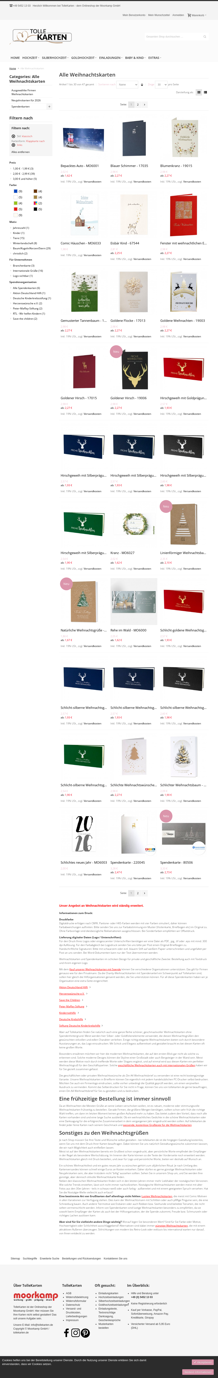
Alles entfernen (20, 152)
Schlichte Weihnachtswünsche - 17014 (138, 785)
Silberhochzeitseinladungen (114, 1301)
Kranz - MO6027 (122, 553)
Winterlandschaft (25, 243)
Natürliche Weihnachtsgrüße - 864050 (88, 630)
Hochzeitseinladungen (111, 1297)
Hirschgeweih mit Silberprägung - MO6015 (92, 553)
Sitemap (15, 1258)
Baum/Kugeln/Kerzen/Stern (32, 248)
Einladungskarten (108, 1293)
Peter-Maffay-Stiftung (27, 308)
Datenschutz (73, 1304)
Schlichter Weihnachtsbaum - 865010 (187, 785)
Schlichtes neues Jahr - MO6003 (84, 862)
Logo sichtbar (23, 276)
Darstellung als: (185, 92)
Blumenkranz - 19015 (176, 166)
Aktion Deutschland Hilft (29, 293)
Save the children (25, 319)
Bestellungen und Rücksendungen (81, 1258)
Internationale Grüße (28, 271)
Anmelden (178, 15)
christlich (20, 253)
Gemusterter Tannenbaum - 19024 (86, 320)
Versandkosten (92, 181)
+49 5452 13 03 (22, 5)
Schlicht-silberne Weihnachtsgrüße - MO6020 (94, 785)
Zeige (151, 84)
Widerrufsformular (76, 1301)
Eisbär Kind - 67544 (124, 243)
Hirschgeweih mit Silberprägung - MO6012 (92, 475)
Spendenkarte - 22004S (127, 862)
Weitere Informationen (198, 1372)
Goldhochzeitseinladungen (114, 1304)
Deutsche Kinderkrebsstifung (32, 298)
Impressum (72, 1320)
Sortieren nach (107, 84)
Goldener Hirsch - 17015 (79, 398)
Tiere (18, 238)
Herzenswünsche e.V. (27, 303)
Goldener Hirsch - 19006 (128, 398)
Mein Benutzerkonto (134, 15)
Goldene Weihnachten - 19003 (182, 320)
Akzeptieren (204, 1362)
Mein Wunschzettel (159, 15)
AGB (68, 1293)
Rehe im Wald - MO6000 (128, 630)
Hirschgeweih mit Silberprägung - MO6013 (141, 475)
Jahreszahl (21, 228)
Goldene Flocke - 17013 (127, 320)
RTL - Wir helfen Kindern (29, 313)
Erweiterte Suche (49, 1258)
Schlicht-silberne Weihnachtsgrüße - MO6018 (143, 707)
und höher (25, 179)
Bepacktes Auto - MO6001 (80, 166)
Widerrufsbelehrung (77, 1297)
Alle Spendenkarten (26, 288)
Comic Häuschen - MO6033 (81, 243)
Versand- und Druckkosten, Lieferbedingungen (76, 1312)
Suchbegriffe (30, 1258)
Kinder (18, 233)
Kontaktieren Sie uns (115, 1258)
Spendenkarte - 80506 (176, 862)
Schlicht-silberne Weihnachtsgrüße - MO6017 (94, 707)
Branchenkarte (23, 265)
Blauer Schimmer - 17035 (129, 166)
